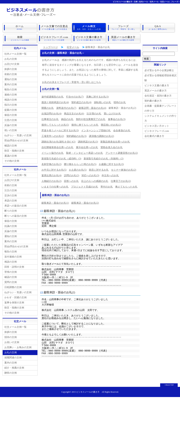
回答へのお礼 (71, 181)
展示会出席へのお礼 (87, 147)
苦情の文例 (10, 272)
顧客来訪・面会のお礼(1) (55, 203)
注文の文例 (10, 190)
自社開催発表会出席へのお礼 (57, 147)
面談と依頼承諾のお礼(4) (55, 102)
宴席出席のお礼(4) (51, 175)
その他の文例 (11, 161)
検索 (20, 38)
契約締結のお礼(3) (76, 136)
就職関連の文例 (13, 357)
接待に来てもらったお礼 (84, 125)
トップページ (50, 47)
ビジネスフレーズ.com (54, 38)
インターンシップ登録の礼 (96, 130)
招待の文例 (10, 337)
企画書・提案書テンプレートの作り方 (160, 108)
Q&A (158, 27)
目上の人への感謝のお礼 (94, 181)
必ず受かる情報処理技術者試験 (160, 78)
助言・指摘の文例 (14, 150)
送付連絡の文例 (13, 256)
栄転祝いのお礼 (102, 102)
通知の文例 (10, 79)
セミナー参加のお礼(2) (123, 170)
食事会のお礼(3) (117, 119)
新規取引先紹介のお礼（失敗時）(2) (103, 158)
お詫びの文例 (11, 64)
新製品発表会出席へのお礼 (115, 141)
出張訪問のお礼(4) (51, 113)
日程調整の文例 (13, 287)
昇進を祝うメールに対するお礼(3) (60, 130)
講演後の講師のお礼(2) (101, 136)
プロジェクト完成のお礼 (84, 186)
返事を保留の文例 (14, 302)
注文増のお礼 (93, 113)
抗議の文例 (10, 226)
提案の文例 (10, 110)
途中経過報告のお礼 (52, 96)
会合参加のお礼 (121, 130)
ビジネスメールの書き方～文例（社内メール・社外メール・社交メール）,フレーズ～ (146, 2)
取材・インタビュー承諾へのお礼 (84, 153)
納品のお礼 (67, 119)
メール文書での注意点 (54, 27)
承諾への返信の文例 (15, 205)
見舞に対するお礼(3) (97, 96)
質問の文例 (10, 282)
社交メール (73, 47)
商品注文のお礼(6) (74, 113)
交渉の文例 (10, 195)
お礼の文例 (10, 59)
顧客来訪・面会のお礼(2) (85, 203)
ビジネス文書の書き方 (89, 38)
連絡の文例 (10, 94)
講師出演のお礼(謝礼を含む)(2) (58, 141)
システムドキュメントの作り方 (160, 118)
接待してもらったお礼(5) (55, 125)
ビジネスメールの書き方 (87, 392)
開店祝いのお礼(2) (111, 125)
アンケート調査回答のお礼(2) (121, 153)
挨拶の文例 (10, 69)
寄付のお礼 (107, 186)
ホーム (20, 27)
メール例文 (89, 27)
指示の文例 (10, 105)
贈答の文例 (10, 373)
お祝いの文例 (11, 342)
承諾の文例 (10, 200)
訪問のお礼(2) (71, 175)
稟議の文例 (10, 155)
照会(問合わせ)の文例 (16, 140)
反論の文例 (10, 125)
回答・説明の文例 (14, 267)
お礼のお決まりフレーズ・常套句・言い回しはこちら (71, 82)
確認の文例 (10, 145)
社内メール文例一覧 (15, 54)
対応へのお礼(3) (90, 175)
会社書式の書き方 (154, 136)
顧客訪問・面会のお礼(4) (92, 108)
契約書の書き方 (153, 100)
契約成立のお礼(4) (81, 102)
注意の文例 (10, 120)
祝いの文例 (10, 130)
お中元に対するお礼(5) (53, 170)
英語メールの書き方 (123, 38)
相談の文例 (10, 99)
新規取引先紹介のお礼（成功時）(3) (61, 158)
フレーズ (123, 27)
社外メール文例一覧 (15, 175)
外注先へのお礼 (110, 175)
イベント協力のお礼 (52, 153)
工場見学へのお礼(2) (52, 136)
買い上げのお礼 (112, 113)
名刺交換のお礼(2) (51, 164)
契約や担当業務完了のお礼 (90, 119)
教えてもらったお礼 (126, 186)
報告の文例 (10, 89)
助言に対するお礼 (99, 170)
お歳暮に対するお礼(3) (111, 164)
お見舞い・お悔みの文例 (17, 347)
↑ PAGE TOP (169, 385)
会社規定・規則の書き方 (158, 95)
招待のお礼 (120, 102)
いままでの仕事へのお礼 (55, 186)
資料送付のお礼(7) (66, 108)
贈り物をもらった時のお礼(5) (80, 164)
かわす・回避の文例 (15, 297)
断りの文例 (10, 211)
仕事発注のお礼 (50, 119)
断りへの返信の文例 (15, 216)
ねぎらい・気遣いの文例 (17, 135)
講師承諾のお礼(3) (88, 141)
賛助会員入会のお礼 (112, 147)
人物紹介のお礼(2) (51, 181)
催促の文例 (10, 115)
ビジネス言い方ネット (156, 126)
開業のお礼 (47, 108)
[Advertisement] (90, 421)
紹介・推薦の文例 (14, 367)
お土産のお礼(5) (77, 170)
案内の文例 (10, 84)
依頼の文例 (10, 74)
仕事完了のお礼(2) (121, 181)
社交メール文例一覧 (15, 327)
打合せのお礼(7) (75, 96)
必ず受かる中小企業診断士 (159, 70)
